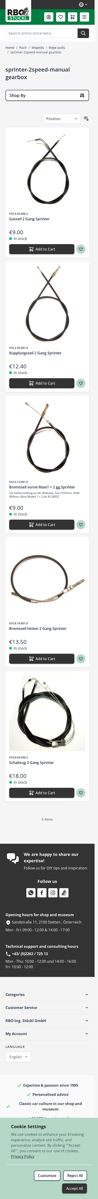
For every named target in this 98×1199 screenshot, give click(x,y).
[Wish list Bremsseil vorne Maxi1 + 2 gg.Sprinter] (80, 524)
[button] (47, 994)
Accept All (74, 1188)
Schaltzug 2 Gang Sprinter (31, 762)
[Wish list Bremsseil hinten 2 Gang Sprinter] (80, 658)
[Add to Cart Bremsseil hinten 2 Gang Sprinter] (41, 659)
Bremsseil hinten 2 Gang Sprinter (38, 628)
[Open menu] (84, 17)
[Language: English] (83, 4)
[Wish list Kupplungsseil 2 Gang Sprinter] (80, 383)
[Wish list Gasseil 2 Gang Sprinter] (80, 249)
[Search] (83, 33)
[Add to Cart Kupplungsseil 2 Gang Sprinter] (41, 383)
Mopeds (38, 47)
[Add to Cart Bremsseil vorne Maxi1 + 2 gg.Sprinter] (41, 525)
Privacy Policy (22, 1156)
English (15, 1056)
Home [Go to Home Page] (9, 47)
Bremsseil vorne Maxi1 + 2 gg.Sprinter (42, 487)
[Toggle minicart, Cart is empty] (72, 17)
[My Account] (48, 17)
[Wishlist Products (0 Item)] (60, 17)
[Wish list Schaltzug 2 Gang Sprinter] (80, 792)
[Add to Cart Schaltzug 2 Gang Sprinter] (41, 793)
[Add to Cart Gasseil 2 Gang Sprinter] (41, 249)
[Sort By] (62, 119)
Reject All (75, 1175)
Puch (23, 47)
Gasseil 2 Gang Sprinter (29, 219)
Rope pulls (57, 47)
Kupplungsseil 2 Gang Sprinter (35, 353)
